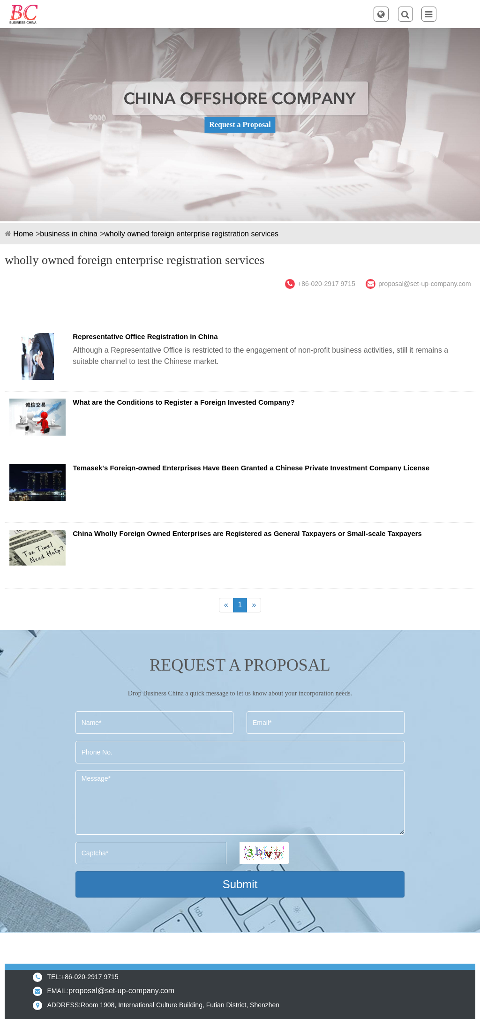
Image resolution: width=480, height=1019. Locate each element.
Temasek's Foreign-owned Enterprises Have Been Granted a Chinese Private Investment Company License (251, 467)
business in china (69, 234)
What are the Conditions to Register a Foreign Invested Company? (183, 402)
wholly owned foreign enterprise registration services (191, 234)
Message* (240, 802)
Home (23, 234)
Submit (240, 884)
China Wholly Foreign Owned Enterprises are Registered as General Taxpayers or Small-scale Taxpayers (247, 533)
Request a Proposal (239, 124)
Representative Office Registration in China (145, 336)
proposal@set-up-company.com (424, 283)
